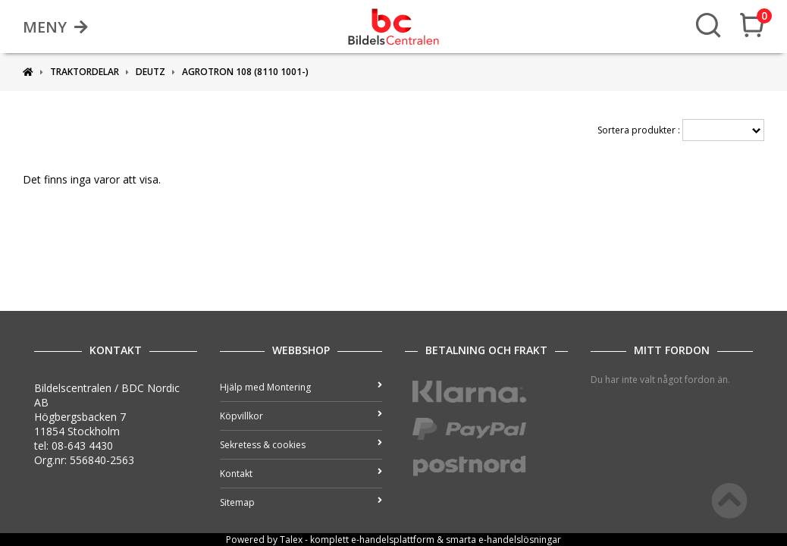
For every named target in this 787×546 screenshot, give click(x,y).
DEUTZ (150, 71)
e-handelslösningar (519, 539)
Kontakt (301, 473)
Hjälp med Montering (301, 387)
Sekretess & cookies (301, 444)
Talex (291, 539)
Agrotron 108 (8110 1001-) (245, 71)
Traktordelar (84, 71)
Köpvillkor (301, 416)
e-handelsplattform (392, 539)
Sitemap (301, 502)
